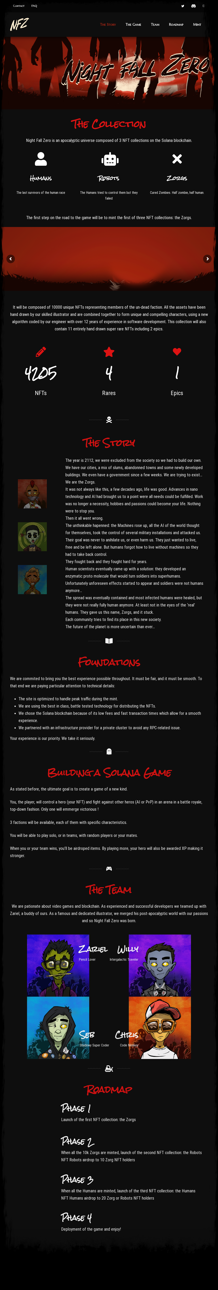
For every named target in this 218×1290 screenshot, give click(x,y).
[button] (18, 6)
